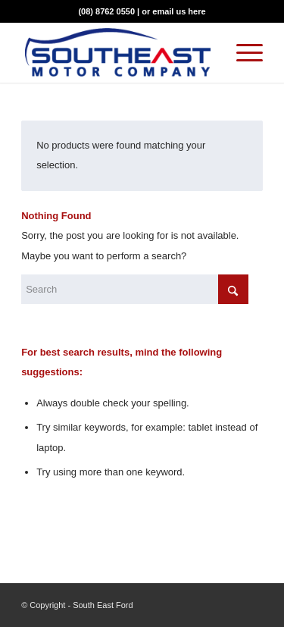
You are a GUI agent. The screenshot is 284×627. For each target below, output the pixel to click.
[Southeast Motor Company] (117, 52)
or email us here (173, 11)
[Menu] (242, 52)
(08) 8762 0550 (106, 11)
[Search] (134, 289)
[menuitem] (242, 52)
